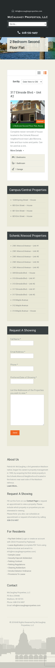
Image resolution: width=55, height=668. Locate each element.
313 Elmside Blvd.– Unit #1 (23, 278)
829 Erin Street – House (22, 216)
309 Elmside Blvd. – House (23, 273)
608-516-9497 (30, 33)
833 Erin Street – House (22, 205)
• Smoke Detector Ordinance (19, 571)
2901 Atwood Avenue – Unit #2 (25, 251)
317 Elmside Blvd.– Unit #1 (23, 289)
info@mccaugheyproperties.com (28, 11)
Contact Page (32, 501)
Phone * (22, 366)
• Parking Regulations (16, 564)
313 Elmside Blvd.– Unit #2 (23, 284)
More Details (17, 150)
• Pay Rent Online (14, 539)
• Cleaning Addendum (16, 568)
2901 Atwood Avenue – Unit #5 (25, 267)
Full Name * (22, 341)
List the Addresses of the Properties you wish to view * (27, 400)
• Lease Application (15, 545)
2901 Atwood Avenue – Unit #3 (25, 256)
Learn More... (12, 486)
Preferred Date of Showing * (23, 379)
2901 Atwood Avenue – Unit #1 (25, 246)
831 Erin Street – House (22, 211)
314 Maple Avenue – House (24, 311)
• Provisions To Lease (16, 574)
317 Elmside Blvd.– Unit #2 (23, 294)
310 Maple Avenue (20, 300)
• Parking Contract (14, 561)
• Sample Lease (13, 555)
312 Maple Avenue (20, 305)
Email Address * (22, 354)
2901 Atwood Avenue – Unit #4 (25, 262)
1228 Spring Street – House (24, 200)
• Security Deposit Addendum (19, 558)
